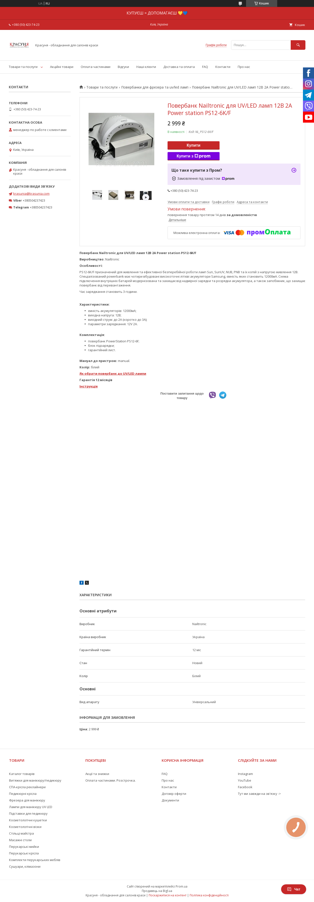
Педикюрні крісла (23, 793)
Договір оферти (174, 793)
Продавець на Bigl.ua (157, 891)
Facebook (245, 787)
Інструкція (88, 386)
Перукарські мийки (24, 846)
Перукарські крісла (24, 853)
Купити (193, 145)
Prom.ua (181, 886)
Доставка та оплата (179, 66)
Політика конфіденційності (209, 895)
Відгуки (123, 66)
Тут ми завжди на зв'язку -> (259, 793)
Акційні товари (61, 66)
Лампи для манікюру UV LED (30, 807)
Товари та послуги (23, 66)
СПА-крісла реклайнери (27, 787)
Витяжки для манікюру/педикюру (35, 780)
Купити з (193, 156)
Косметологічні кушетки (28, 820)
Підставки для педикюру (28, 813)
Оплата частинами (95, 66)
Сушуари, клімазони (24, 866)
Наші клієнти (146, 66)
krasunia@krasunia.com (31, 193)
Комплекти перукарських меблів (34, 860)
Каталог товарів (22, 774)
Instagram (245, 774)
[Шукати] (298, 45)
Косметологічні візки (25, 827)
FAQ (205, 66)
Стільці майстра (21, 833)
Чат (293, 889)
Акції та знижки (97, 774)
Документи (170, 800)
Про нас (244, 66)
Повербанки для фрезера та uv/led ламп (154, 87)
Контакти (222, 66)
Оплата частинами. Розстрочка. (110, 780)
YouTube (244, 780)
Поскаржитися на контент (167, 895)
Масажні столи (20, 840)
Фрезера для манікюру (27, 800)
